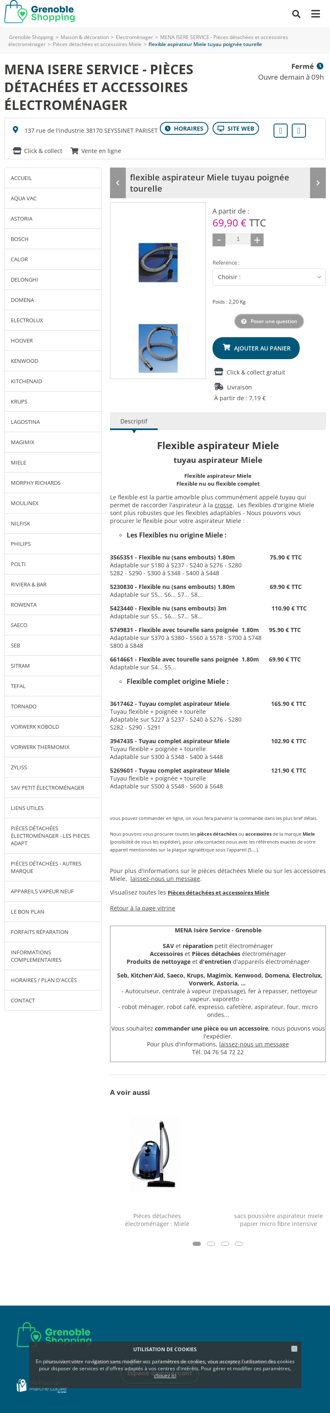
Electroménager (134, 37)
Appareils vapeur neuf (42, 891)
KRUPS (19, 401)
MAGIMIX (22, 442)
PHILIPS (21, 543)
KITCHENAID (26, 381)
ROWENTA (24, 604)
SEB (15, 645)
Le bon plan (27, 911)
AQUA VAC (24, 198)
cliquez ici (165, 1375)
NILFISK (20, 523)
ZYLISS (19, 767)
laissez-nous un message (165, 876)
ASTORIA (21, 218)
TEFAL (18, 686)
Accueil (21, 178)
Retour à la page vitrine (142, 906)
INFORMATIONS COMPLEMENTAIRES (36, 955)
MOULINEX (25, 503)
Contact (23, 1000)
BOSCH (20, 239)
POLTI (18, 564)
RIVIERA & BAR (28, 584)
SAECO (19, 625)
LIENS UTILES (27, 808)
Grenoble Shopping (31, 37)
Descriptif (133, 419)
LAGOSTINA (25, 422)
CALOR (19, 259)
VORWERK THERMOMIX (40, 747)
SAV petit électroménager (47, 787)
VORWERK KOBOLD (35, 726)
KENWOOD (24, 361)
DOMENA (22, 300)
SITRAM (20, 665)
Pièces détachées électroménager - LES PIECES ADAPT (50, 835)
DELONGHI (24, 279)
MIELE (18, 462)
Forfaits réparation (39, 932)
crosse (223, 503)
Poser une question (274, 319)
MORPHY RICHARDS (36, 482)
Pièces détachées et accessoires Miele (97, 44)
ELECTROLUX (27, 320)
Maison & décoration (85, 37)
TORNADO (24, 706)
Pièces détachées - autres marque (46, 867)
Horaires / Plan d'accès (44, 980)
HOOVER (22, 340)
